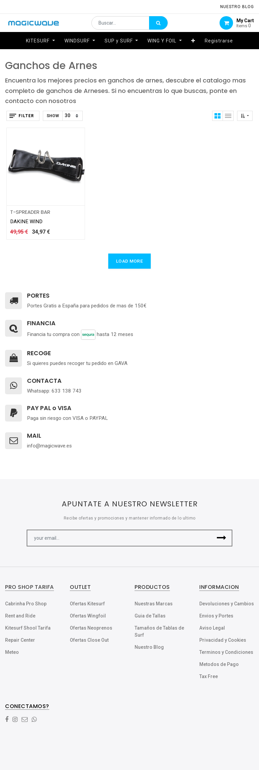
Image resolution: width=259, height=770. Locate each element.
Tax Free (208, 676)
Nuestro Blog (149, 647)
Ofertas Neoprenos (91, 628)
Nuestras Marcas (154, 603)
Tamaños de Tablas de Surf (159, 631)
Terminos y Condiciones (226, 652)
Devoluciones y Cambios (226, 603)
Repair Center (20, 640)
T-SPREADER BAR (30, 211)
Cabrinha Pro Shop (26, 603)
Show (53, 115)
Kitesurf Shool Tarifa (28, 628)
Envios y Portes (216, 615)
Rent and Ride (20, 615)
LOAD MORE (129, 261)
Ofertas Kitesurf (87, 603)
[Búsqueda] (158, 25)
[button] (193, 46)
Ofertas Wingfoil (88, 615)
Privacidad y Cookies (222, 640)
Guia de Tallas (150, 615)
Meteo (12, 652)
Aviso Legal (212, 628)
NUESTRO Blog (237, 6)
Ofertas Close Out (89, 640)
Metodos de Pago (219, 664)
